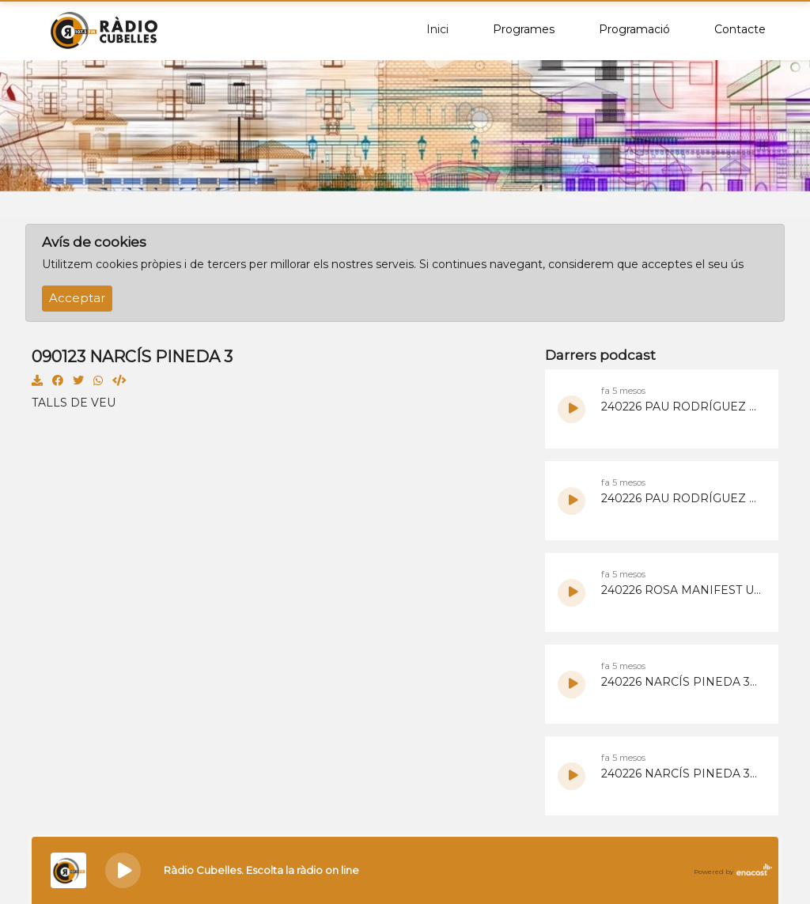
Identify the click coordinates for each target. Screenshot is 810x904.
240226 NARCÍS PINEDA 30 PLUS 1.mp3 (682, 773)
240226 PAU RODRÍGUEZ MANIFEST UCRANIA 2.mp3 (682, 406)
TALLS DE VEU (73, 402)
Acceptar (77, 298)
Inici (437, 29)
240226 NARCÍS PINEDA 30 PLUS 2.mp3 (682, 682)
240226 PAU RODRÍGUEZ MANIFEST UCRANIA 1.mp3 (682, 498)
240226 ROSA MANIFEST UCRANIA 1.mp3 (682, 590)
